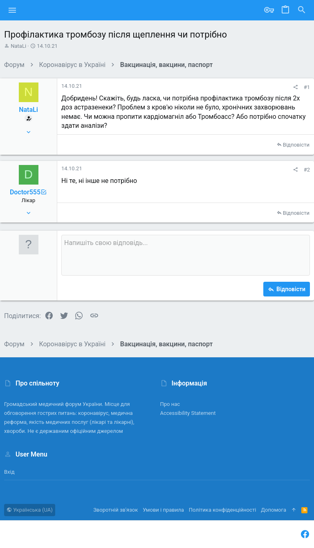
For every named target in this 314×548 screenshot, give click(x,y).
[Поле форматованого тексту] (185, 255)
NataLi (18, 46)
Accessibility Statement (188, 413)
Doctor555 (28, 192)
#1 (307, 87)
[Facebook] (305, 534)
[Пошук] (302, 10)
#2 (307, 170)
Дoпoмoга (273, 510)
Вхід (9, 472)
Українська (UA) (30, 510)
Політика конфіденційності (222, 510)
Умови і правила (163, 510)
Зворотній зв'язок (115, 510)
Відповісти (296, 145)
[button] (12, 10)
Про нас (170, 404)
